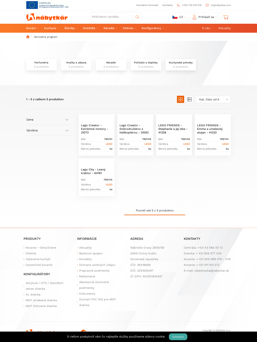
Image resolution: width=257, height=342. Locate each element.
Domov (27, 36)
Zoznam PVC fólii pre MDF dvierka (97, 302)
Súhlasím (178, 336)
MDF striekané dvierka (41, 300)
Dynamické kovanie (39, 265)
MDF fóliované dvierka (41, 306)
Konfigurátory (152, 28)
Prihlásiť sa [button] (203, 17)
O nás (207, 28)
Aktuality (224, 28)
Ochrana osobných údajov (97, 265)
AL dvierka (33, 294)
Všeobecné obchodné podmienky (94, 285)
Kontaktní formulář (147, 5)
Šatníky (70, 28)
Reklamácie (87, 276)
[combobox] (213, 99)
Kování (32, 28)
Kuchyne (51, 28)
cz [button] (177, 17)
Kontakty (167, 5)
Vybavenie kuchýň (38, 259)
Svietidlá (90, 28)
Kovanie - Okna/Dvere (41, 247)
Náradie (110, 28)
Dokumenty (87, 293)
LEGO (109, 143)
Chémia (129, 28)
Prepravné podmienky (94, 270)
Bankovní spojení (90, 253)
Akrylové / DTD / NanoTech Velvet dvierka (44, 285)
